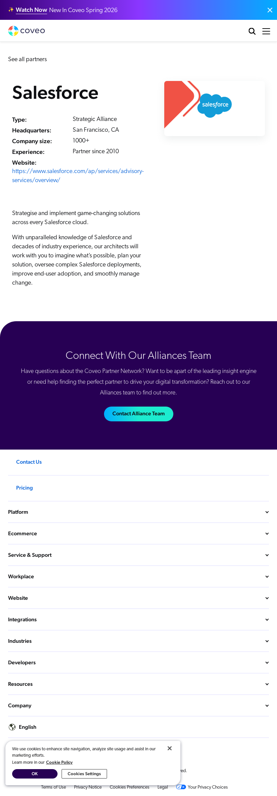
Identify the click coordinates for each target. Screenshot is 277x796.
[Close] (169, 748)
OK (35, 773)
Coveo (26, 31)
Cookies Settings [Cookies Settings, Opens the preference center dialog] (84, 773)
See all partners (27, 59)
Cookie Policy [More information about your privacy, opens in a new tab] (59, 762)
